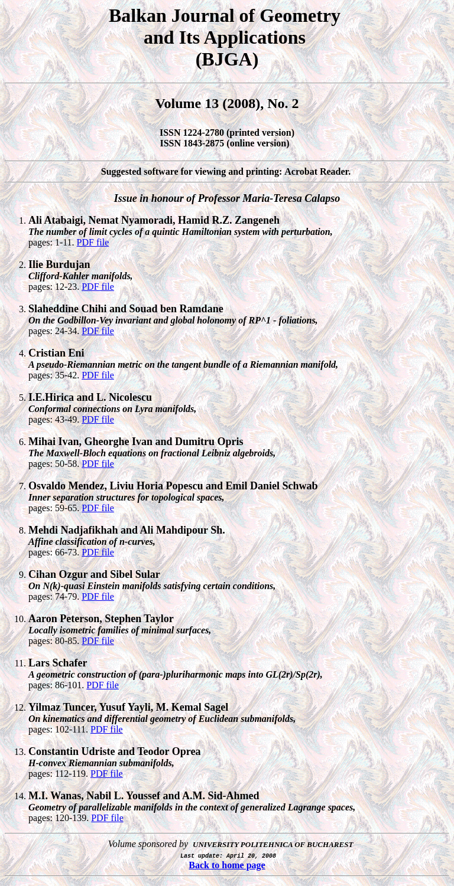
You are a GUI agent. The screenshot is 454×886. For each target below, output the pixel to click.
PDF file (93, 242)
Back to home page (227, 865)
